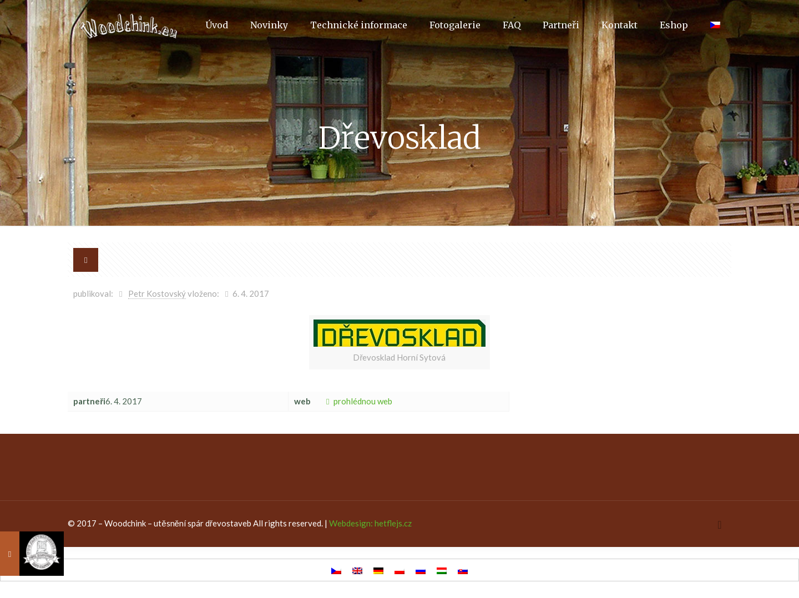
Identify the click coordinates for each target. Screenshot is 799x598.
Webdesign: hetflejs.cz (370, 523)
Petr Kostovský (157, 293)
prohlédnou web (357, 401)
